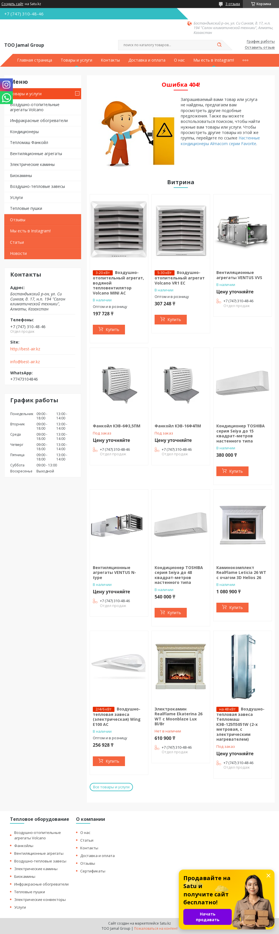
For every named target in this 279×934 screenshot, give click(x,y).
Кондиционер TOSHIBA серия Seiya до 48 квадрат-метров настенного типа (179, 575)
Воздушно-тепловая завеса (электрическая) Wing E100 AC (117, 716)
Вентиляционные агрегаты (36, 153)
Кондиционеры (24, 131)
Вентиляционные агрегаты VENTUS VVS (239, 275)
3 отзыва (232, 3)
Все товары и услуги (111, 786)
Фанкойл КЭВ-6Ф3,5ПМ (116, 426)
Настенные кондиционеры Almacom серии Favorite (220, 140)
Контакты (110, 60)
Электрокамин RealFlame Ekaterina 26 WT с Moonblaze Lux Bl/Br (178, 716)
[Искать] (219, 45)
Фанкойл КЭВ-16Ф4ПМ (178, 426)
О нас (179, 60)
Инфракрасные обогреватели (39, 120)
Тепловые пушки (26, 208)
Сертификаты (92, 871)
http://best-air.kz (25, 349)
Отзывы (17, 219)
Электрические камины (32, 164)
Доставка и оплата (146, 60)
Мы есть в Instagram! (213, 60)
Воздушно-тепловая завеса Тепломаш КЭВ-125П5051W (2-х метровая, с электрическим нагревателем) (240, 724)
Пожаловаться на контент (156, 928)
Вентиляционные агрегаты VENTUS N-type (114, 572)
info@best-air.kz (25, 361)
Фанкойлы (23, 845)
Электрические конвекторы (40, 899)
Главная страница (34, 60)
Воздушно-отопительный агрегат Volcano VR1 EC (180, 278)
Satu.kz (165, 923)
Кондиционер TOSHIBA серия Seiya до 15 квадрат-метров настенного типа (240, 433)
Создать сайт (12, 4)
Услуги (16, 197)
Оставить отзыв (260, 48)
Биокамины (21, 175)
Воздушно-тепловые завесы (37, 186)
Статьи (17, 242)
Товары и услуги (76, 60)
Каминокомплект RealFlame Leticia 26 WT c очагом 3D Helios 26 (241, 572)
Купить (112, 329)
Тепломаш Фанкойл (29, 142)
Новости (18, 253)
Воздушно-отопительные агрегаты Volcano (35, 107)
